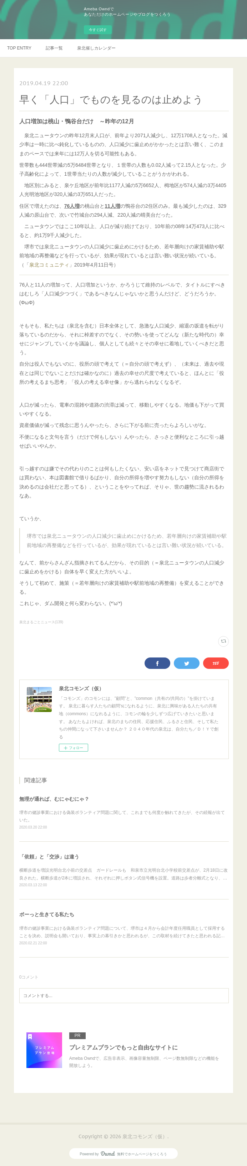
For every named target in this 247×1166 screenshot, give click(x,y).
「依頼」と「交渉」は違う (49, 857)
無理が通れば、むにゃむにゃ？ (54, 799)
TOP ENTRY (19, 48)
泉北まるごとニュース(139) (41, 622)
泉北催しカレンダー (96, 48)
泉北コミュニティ (49, 265)
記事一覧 (54, 48)
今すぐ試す (98, 30)
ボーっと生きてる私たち (46, 914)
